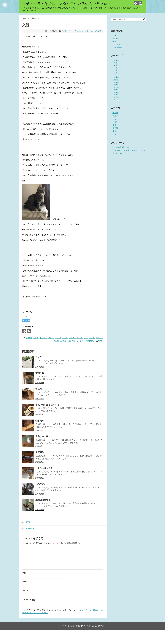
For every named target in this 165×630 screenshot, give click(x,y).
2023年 (116, 82)
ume (100, 341)
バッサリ (116, 44)
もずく (92, 338)
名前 (24, 573)
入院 (69, 341)
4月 (115, 65)
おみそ (35, 338)
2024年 (116, 80)
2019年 (116, 92)
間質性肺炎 (89, 341)
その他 (64, 31)
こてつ (58, 338)
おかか (29, 338)
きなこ (51, 338)
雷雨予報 (39, 373)
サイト (25, 590)
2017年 (116, 97)
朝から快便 (117, 47)
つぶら (80, 338)
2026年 (116, 60)
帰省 (25, 522)
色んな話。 (40, 484)
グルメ (115, 116)
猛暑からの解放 (42, 436)
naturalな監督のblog (121, 147)
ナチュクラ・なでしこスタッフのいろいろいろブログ (66, 4)
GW (114, 41)
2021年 (116, 87)
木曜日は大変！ (42, 500)
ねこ (86, 338)
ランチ (38, 357)
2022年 (116, 85)
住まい (78, 31)
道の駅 (115, 38)
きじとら (43, 338)
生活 (95, 31)
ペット (71, 31)
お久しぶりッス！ (44, 468)
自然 (100, 31)
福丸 (81, 341)
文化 (84, 31)
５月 (114, 35)
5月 (115, 63)
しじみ (65, 338)
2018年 (116, 95)
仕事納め (39, 420)
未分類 (89, 31)
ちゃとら (72, 338)
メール (25, 581)
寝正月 (38, 389)
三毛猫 (63, 341)
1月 (115, 73)
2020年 (116, 90)
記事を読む (39, 367)
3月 (115, 68)
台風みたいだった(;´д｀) (47, 405)
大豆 (74, 341)
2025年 (116, 77)
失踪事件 (39, 452)
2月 (115, 70)
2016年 (116, 100)
